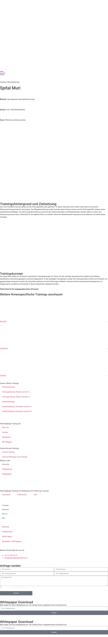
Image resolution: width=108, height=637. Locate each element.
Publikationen (7, 469)
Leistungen (5, 505)
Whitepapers (6, 474)
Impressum (6, 495)
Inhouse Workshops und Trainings (14, 457)
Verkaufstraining (8, 402)
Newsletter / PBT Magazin (12, 541)
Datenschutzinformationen (19, 587)
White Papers (7, 537)
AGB (35, 495)
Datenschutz (22, 495)
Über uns (5, 427)
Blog (3, 518)
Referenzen (6, 437)
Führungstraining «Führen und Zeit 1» (16, 392)
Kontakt (5, 432)
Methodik (5, 464)
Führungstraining (8, 387)
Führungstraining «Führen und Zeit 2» (16, 397)
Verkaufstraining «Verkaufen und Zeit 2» (17, 411)
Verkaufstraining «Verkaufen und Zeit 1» (17, 407)
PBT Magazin (7, 442)
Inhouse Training (8, 452)
